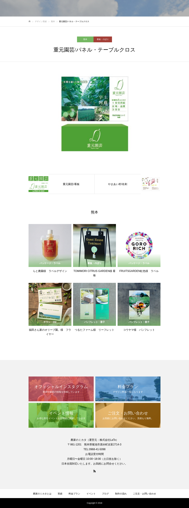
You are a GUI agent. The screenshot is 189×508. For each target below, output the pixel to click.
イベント (91, 493)
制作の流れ (121, 493)
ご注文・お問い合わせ (144, 493)
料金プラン (74, 493)
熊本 (85, 39)
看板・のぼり (103, 39)
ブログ (105, 493)
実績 (60, 493)
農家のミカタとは (42, 493)
